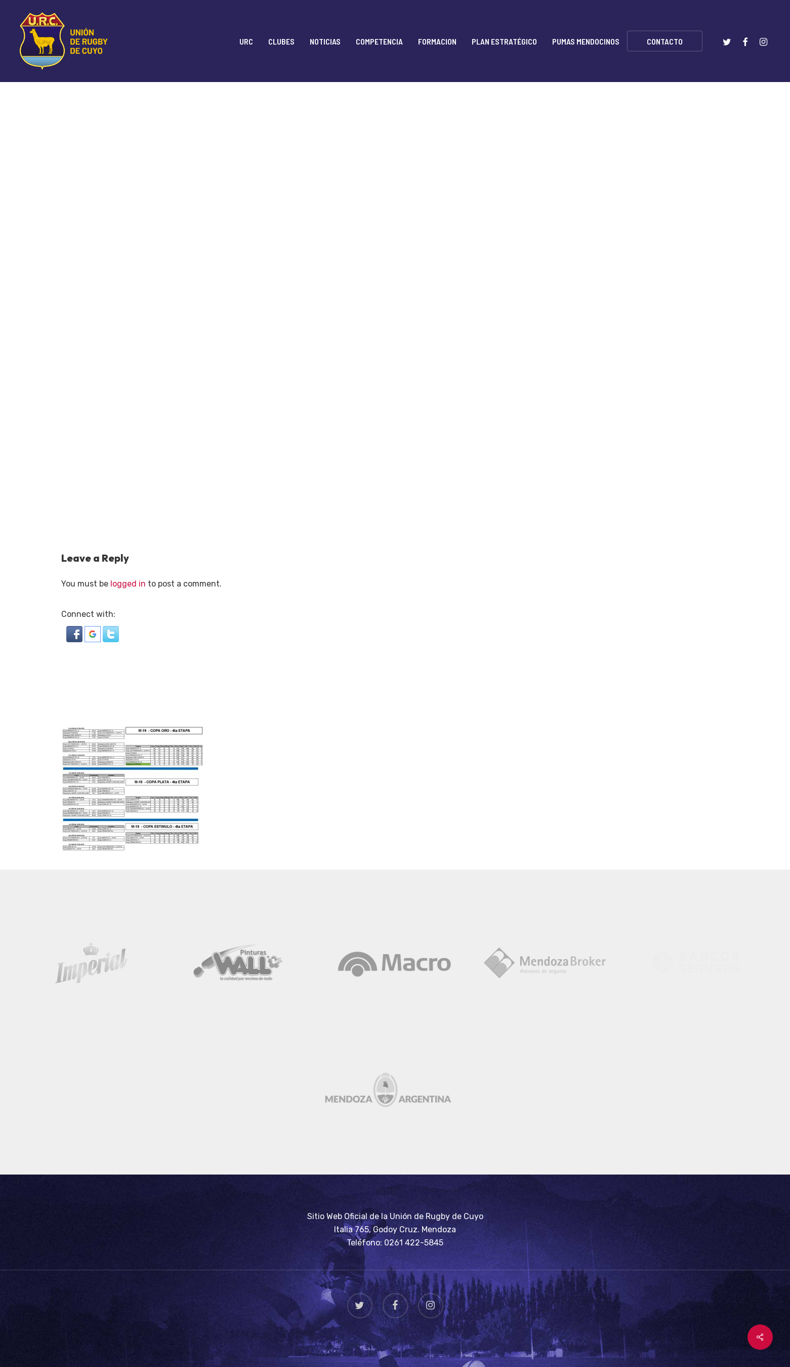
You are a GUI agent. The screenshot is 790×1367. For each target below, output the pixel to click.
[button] (75, 639)
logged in (128, 584)
